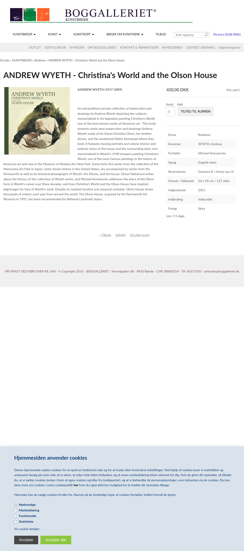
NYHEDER (76, 47)
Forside (4, 60)
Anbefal (120, 235)
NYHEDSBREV (172, 47)
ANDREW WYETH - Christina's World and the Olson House (86, 60)
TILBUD (161, 34)
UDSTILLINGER (55, 47)
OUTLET (35, 47)
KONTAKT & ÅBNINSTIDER (139, 47)
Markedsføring (29, 510)
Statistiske (26, 521)
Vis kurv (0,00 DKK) (227, 34)
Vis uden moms (139, 235)
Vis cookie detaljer (27, 529)
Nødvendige (27, 504)
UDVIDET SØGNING (200, 47)
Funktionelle (27, 516)
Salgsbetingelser (229, 47)
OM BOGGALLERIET (102, 47)
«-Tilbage (105, 235)
